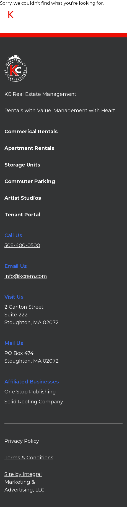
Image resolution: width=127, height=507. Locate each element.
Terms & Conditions (28, 458)
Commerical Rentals (31, 132)
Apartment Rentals (29, 148)
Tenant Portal (22, 215)
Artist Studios (22, 198)
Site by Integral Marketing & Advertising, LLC (24, 482)
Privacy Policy (21, 441)
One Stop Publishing (30, 392)
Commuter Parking (29, 181)
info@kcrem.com (25, 276)
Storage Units (22, 165)
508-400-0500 (22, 245)
